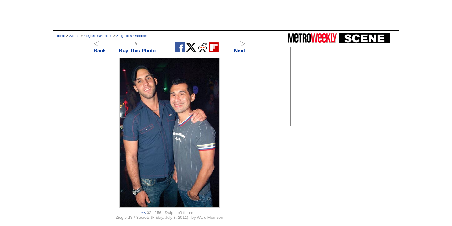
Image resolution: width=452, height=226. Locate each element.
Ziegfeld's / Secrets (131, 36)
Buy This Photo (137, 47)
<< (143, 212)
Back (100, 47)
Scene (74, 36)
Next (239, 47)
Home (60, 36)
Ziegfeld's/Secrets (98, 36)
